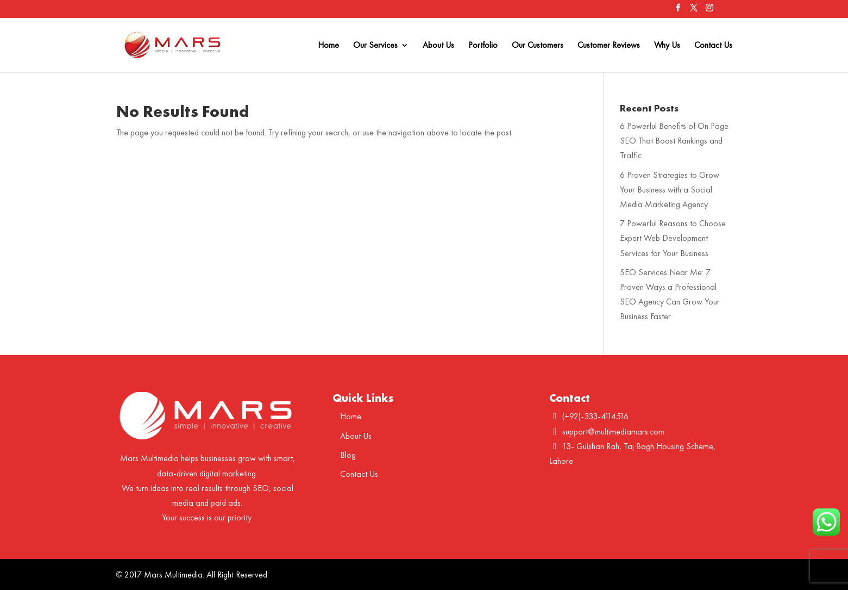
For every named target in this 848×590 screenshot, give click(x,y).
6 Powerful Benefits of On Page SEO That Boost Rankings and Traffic (674, 140)
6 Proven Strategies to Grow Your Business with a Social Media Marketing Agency (669, 189)
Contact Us (713, 46)
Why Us (667, 46)
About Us (438, 46)
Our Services (375, 46)
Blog (348, 455)
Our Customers (537, 46)
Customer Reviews (608, 46)
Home (328, 46)
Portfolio (483, 46)
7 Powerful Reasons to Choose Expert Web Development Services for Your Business (673, 238)
